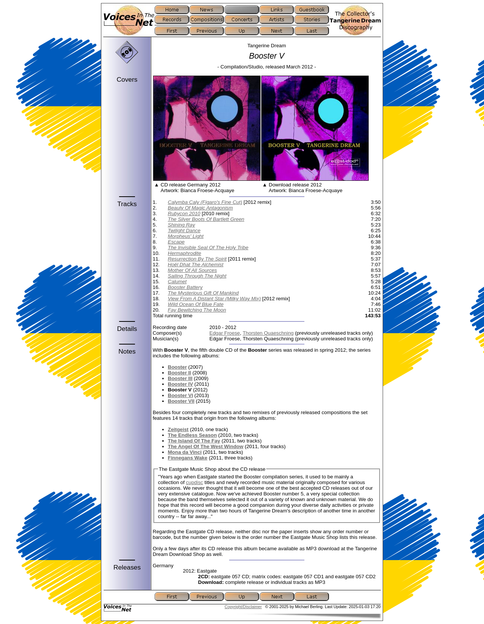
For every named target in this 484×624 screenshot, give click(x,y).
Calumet (177, 281)
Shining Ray (181, 225)
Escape (176, 242)
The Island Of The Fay (194, 441)
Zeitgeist (178, 429)
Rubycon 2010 (184, 213)
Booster (177, 367)
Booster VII (181, 401)
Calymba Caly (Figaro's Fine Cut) (205, 202)
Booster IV (180, 384)
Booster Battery (185, 287)
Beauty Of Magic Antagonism (200, 208)
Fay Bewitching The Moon (197, 310)
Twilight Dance (184, 230)
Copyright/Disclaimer (243, 606)
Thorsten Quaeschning (268, 333)
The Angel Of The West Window (206, 446)
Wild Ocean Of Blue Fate (195, 304)
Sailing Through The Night (197, 276)
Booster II (179, 373)
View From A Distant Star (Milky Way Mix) (214, 298)
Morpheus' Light (185, 236)
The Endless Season (192, 435)
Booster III (180, 378)
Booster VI (180, 395)
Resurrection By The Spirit (197, 259)
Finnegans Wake (188, 458)
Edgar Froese (224, 333)
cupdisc (194, 482)
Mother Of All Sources (192, 270)
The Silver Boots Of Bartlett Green (206, 219)
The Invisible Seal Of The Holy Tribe (208, 247)
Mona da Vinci (185, 452)
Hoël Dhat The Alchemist (195, 264)
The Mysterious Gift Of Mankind (203, 293)
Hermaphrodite (184, 253)
